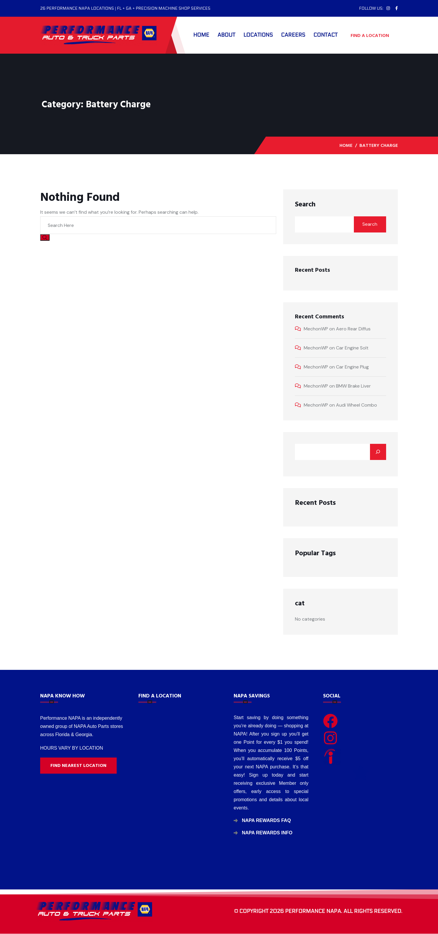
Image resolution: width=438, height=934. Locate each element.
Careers (293, 35)
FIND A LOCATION (373, 35)
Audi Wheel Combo (356, 405)
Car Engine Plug (352, 367)
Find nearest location (78, 765)
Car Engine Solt (352, 348)
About (226, 35)
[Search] (378, 452)
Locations (258, 35)
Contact (325, 35)
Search (305, 204)
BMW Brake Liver (353, 386)
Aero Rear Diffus (353, 329)
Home (201, 35)
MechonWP (316, 329)
